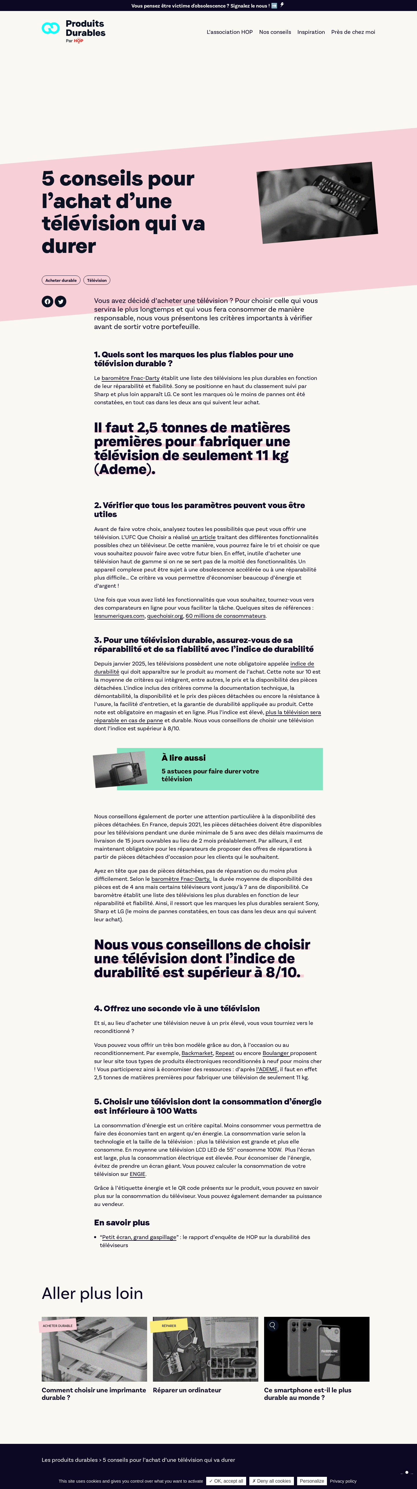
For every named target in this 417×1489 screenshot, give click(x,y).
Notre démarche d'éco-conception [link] (315, 1473)
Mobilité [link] (140, 1425)
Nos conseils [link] (275, 31)
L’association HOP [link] (230, 31)
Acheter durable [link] (238, 1409)
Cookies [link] (100, 1473)
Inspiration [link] (311, 31)
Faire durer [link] (232, 1417)
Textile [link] (138, 1434)
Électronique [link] (146, 1417)
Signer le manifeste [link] (331, 1409)
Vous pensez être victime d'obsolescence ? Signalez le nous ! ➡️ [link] (204, 5)
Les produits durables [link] (70, 1370)
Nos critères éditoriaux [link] (335, 1425)
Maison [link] (139, 1442)
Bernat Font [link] (158, 1473)
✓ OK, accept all (226, 1481)
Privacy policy (343, 1481)
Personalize (312, 1481)
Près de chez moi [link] (353, 31)
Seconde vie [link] (233, 1434)
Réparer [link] (228, 1425)
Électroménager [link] (150, 1409)
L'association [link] (322, 1417)
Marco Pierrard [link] (247, 1473)
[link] (73, 31)
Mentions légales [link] (63, 1473)
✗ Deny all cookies (271, 1481)
